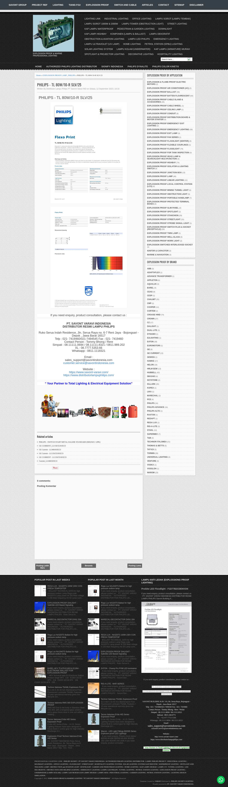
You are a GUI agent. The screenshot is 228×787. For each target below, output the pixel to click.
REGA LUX (152, 422)
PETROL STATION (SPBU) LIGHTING (164, 44)
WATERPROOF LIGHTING (169, 764)
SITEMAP (179, 5)
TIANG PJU (75, 5)
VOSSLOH (151, 469)
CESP (149, 295)
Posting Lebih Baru (42, 567)
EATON (150, 342)
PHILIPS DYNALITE (138, 66)
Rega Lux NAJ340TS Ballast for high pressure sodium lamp (63, 653)
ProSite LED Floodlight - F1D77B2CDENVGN (164, 589)
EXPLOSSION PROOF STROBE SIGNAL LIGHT (168, 223)
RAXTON (151, 415)
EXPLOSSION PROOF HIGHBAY (161, 162)
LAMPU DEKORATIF (159, 34)
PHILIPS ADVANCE (155, 407)
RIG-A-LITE (152, 426)
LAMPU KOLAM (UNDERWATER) (133, 49)
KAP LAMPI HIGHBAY (96, 34)
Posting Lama (135, 566)
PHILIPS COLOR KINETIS (165, 66)
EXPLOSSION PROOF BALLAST (161, 92)
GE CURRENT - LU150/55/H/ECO (52, 457)
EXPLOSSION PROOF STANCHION (162, 215)
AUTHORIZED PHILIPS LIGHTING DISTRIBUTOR (71, 66)
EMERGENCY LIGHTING (166, 39)
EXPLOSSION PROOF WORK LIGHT (163, 241)
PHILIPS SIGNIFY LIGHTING (182, 781)
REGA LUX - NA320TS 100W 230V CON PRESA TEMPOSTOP (65, 587)
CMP (149, 303)
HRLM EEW (152, 369)
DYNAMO (151, 334)
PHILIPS (71, 75)
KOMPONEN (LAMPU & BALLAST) (128, 34)
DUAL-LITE (152, 330)
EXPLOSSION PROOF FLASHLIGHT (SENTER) (168, 141)
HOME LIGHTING (132, 44)
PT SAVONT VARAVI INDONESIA (92, 761)
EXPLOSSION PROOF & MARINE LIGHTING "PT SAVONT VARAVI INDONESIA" (79, 778)
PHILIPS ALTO (153, 411)
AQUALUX (151, 284)
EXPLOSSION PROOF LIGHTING (172, 770)
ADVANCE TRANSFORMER (159, 276)
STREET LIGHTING (177, 23)
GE (148, 349)
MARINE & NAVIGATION (158, 255)
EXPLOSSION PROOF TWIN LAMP (162, 233)
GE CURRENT (153, 353)
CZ (148, 322)
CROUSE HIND (153, 315)
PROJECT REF (39, 5)
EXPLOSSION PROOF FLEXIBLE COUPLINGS (167, 145)
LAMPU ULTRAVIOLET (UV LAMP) (102, 44)
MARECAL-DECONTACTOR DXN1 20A (64, 619)
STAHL (150, 430)
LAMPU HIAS (103, 773)
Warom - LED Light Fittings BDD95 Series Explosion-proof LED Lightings (118, 732)
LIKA (149, 392)
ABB (149, 269)
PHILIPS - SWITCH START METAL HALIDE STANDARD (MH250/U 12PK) (69, 442)
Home (38, 66)
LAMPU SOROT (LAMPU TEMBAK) (173, 18)
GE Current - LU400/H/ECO (50, 450)
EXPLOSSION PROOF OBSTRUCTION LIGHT (167, 194)
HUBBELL (151, 372)
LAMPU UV (162, 767)
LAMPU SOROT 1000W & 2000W (101, 23)
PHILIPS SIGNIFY (71, 761)
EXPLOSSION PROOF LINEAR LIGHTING (165, 180)
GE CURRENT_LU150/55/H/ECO (52, 446)
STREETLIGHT (87, 764)
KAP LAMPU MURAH (148, 767)
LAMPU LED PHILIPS (139, 39)
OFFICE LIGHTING (141, 18)
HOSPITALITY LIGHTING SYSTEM (108, 764)
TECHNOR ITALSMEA (157, 442)
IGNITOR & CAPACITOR (157, 251)
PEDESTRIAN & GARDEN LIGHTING (136, 29)
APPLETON (152, 280)
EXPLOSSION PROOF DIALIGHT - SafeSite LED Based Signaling (62, 604)
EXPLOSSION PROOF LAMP (55, 75)
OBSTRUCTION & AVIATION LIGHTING (104, 39)
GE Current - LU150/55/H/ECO (51, 453)
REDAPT (151, 418)
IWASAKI (151, 376)
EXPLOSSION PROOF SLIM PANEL (163, 208)
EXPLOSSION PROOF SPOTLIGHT (162, 212)
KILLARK (151, 384)
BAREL (150, 288)
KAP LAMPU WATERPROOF (99, 29)
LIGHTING (58, 5)
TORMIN (151, 453)
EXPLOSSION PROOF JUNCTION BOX (164, 172)
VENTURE (151, 461)
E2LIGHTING (152, 338)
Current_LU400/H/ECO (48, 461)
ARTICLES (147, 5)
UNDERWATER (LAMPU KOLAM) (48, 773)
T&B (149, 438)
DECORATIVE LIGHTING (141, 54)
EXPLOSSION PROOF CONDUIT (161, 113)
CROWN (151, 319)
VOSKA (150, 465)
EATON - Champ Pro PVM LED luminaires (119, 668)
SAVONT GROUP (18, 5)
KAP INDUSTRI (152, 764)
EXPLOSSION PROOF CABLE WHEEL (164, 106)
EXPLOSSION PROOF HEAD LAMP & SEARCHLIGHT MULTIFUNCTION (163, 157)
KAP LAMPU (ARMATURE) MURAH (172, 49)
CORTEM (151, 311)
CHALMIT (151, 299)
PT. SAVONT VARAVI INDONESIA (180, 784)
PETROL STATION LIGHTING (147, 770)
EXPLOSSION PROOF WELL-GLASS (163, 237)
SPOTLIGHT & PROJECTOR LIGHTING (104, 54)
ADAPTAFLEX (153, 272)
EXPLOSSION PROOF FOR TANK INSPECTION (168, 153)
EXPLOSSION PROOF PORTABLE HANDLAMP (168, 198)
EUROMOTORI (153, 346)
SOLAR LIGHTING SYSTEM (99, 49)
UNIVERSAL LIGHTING (157, 457)
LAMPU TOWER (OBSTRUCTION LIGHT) (143, 23)
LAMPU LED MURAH (70, 773)
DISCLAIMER (196, 5)
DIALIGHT (151, 326)
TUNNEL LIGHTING (176, 767)
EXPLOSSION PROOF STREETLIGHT (163, 219)
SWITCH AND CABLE (125, 5)
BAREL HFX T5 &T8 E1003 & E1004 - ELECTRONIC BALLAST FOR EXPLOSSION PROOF (64, 670)
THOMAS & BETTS (155, 446)
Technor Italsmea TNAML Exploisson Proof (66, 687)
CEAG (150, 292)
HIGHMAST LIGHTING (43, 764)
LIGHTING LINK (93, 18)
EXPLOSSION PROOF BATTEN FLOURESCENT (168, 96)
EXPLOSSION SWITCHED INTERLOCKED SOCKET (170, 245)
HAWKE (150, 361)
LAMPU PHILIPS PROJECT (156, 761)
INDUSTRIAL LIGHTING (116, 18)
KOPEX (150, 388)
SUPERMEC (152, 434)
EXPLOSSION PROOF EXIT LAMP (162, 133)
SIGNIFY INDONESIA (112, 66)
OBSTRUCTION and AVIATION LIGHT (64, 767)
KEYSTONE (152, 380)
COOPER (151, 307)
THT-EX (150, 449)
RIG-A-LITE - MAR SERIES (112, 684)
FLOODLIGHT (75, 764)
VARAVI (158, 781)
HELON (150, 365)
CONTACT (163, 5)
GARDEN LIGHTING (138, 773)
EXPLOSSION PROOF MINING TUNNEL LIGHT (168, 190)
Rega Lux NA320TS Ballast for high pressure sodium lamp (62, 636)
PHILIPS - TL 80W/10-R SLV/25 (59, 84)
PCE (149, 399)
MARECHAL (152, 396)
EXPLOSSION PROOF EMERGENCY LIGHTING (168, 129)
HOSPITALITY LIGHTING (170, 54)
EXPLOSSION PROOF (97, 5)
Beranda (88, 566)
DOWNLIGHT (165, 29)
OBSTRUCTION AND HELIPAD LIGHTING (63, 770)
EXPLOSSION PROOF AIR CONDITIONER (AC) (168, 88)
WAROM (151, 472)
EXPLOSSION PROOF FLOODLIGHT (163, 149)
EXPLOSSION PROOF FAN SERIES (163, 137)
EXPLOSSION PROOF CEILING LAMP (164, 109)
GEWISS (151, 357)
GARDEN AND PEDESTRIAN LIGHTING (107, 767)
